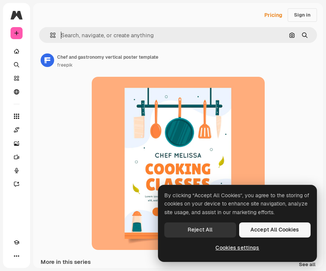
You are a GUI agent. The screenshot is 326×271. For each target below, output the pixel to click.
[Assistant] (17, 184)
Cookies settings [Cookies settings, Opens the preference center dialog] (237, 247)
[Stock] (17, 78)
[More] (17, 256)
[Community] (17, 92)
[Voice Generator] (17, 170)
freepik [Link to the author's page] (65, 65)
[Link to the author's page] (47, 60)
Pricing (273, 15)
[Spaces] (17, 130)
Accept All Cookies (274, 229)
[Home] (17, 51)
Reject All (200, 229)
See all (307, 265)
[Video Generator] (17, 157)
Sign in (302, 15)
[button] (49, 35)
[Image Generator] (17, 143)
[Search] (17, 65)
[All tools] (17, 116)
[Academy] (17, 242)
